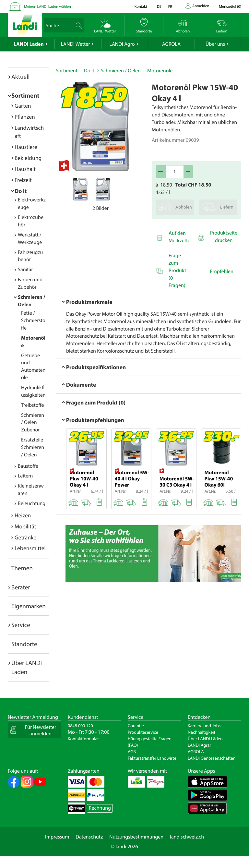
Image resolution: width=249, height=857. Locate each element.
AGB (132, 751)
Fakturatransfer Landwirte (152, 758)
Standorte (24, 644)
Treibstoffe (32, 405)
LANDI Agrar (199, 745)
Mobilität (25, 526)
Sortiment (25, 95)
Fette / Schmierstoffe (33, 320)
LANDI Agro (122, 44)
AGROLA (171, 44)
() (230, 6)
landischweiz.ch (187, 837)
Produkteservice (143, 732)
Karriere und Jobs (204, 726)
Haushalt (25, 169)
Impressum (57, 837)
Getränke (25, 537)
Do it (21, 191)
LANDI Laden (29, 44)
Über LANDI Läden (205, 739)
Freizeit (23, 180)
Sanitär (25, 269)
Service (20, 625)
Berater (20, 587)
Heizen (23, 515)
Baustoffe (28, 466)
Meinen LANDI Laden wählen (47, 6)
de (159, 6)
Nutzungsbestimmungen (136, 837)
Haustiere (26, 147)
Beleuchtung (31, 503)
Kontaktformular (83, 739)
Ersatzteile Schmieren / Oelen (32, 447)
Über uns (215, 44)
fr (170, 6)
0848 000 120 (80, 726)
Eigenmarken (28, 606)
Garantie (136, 726)
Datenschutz (89, 837)
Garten (23, 105)
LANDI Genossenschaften (211, 758)
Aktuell (20, 76)
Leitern (25, 476)
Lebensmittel (30, 548)
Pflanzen (25, 116)
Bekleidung (28, 158)
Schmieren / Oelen (121, 70)
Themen (22, 568)
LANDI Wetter (75, 44)
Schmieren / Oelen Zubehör (32, 422)
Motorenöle (159, 70)
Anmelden (200, 6)
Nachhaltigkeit (201, 732)
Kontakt (141, 6)
